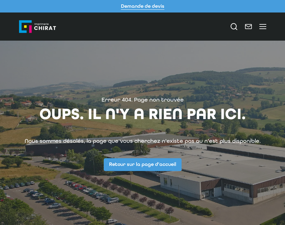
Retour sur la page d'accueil (142, 164)
